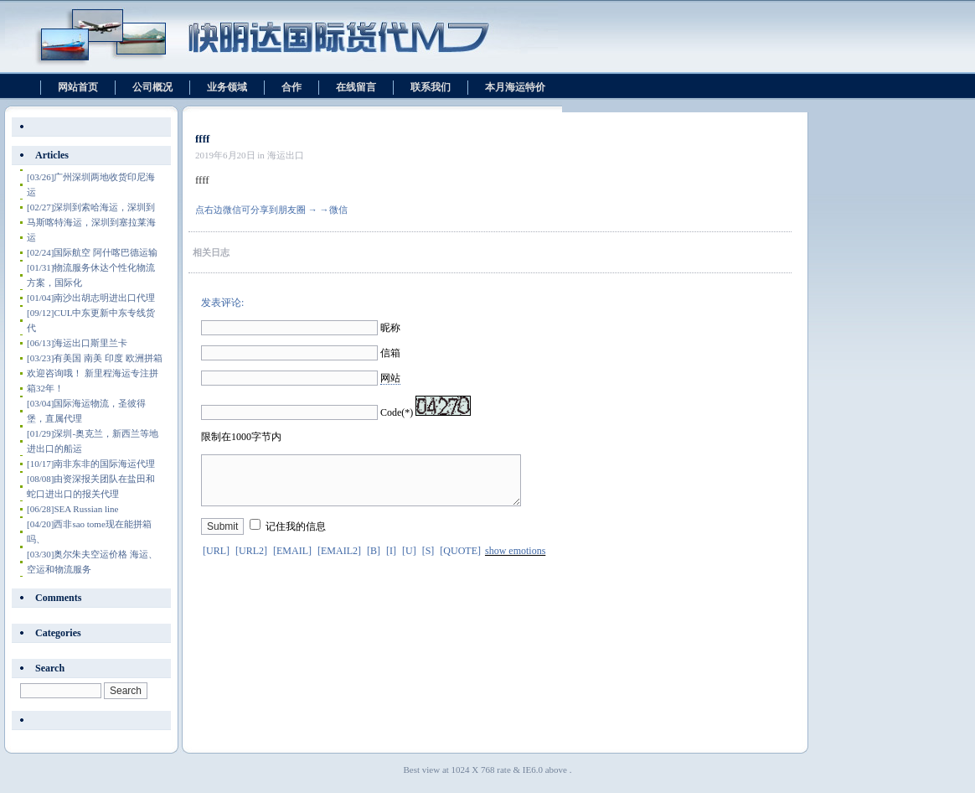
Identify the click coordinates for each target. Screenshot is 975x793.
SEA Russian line (72, 509)
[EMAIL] (292, 561)
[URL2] (251, 561)
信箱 (390, 353)
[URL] (216, 561)
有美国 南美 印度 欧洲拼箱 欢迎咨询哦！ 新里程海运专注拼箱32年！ (94, 373)
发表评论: (222, 302)
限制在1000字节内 (241, 437)
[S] (428, 561)
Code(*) (396, 412)
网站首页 (78, 87)
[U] (409, 561)
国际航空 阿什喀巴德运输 (92, 252)
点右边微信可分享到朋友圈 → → (262, 210)
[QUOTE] (460, 561)
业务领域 (227, 87)
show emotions (515, 561)
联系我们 (430, 87)
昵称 (390, 328)
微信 (338, 210)
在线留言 (356, 87)
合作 (291, 87)
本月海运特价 (515, 87)
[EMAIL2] (339, 561)
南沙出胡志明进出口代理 (91, 298)
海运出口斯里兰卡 (77, 343)
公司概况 (152, 87)
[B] (373, 561)
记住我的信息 (296, 536)
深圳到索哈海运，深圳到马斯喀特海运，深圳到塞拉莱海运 (91, 222)
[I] (391, 561)
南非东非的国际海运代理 (91, 464)
